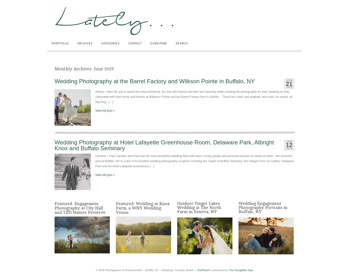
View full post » (105, 110)
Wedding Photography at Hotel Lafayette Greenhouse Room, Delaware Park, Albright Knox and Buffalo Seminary (164, 145)
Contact (135, 43)
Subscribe (158, 43)
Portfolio (60, 43)
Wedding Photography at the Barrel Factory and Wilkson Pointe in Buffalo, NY (155, 81)
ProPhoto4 (203, 270)
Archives (85, 43)
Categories (110, 43)
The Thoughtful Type (241, 270)
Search (182, 43)
